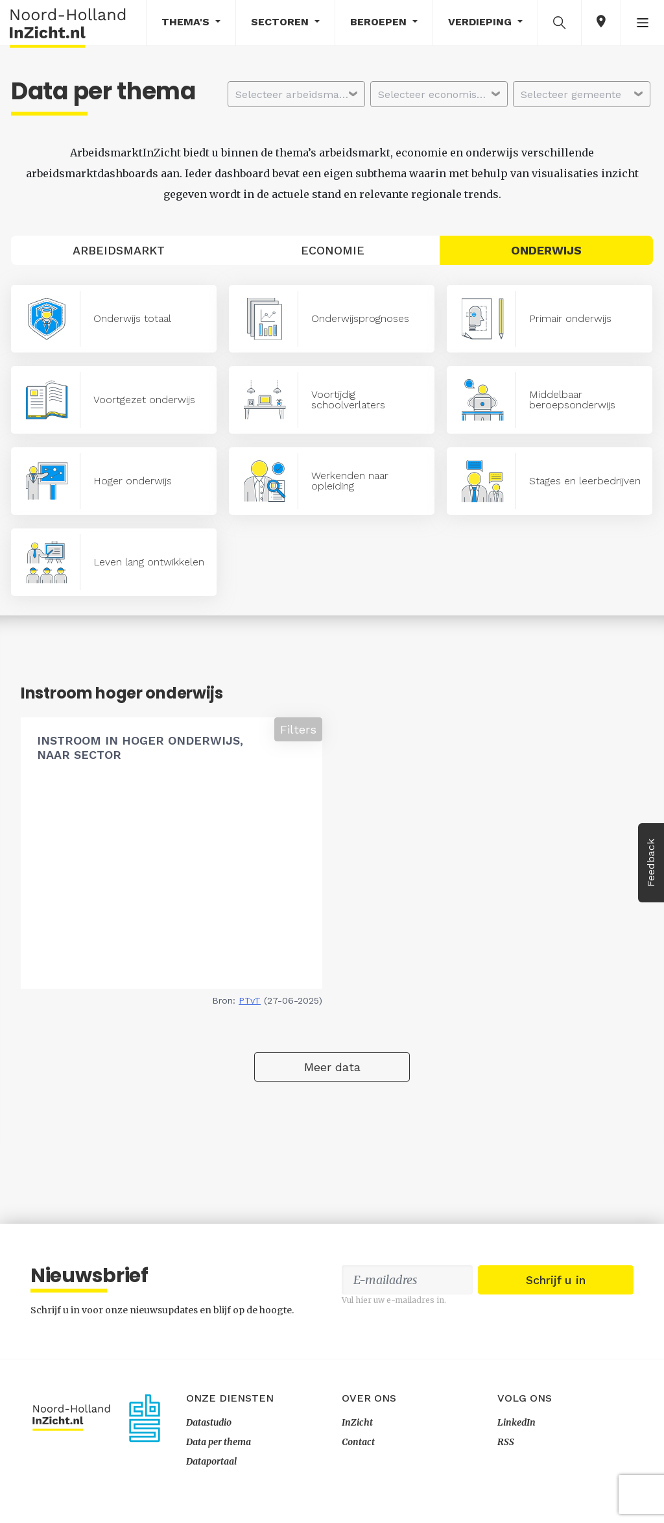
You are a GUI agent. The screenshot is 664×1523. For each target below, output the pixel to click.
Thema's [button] (187, 22)
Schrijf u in (556, 1280)
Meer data (332, 1067)
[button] (559, 22)
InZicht (357, 1422)
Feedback (651, 863)
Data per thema (218, 1442)
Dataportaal (211, 1461)
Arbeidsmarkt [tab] (119, 250)
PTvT (250, 1000)
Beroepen (380, 22)
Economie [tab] (332, 250)
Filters (298, 729)
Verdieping (481, 22)
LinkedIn (516, 1422)
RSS (505, 1442)
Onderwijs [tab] (546, 250)
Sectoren (281, 22)
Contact (358, 1442)
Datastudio (208, 1422)
